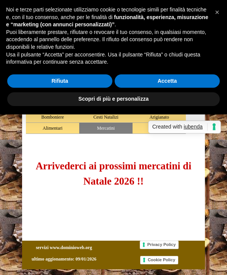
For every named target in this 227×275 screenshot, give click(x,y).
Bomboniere (52, 117)
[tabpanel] (113, 173)
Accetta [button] (167, 81)
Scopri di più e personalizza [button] (113, 99)
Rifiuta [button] (59, 81)
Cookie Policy (161, 259)
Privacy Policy (161, 244)
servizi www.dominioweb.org (64, 247)
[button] (217, 12)
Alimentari (52, 128)
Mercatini (106, 128)
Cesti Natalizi (105, 117)
